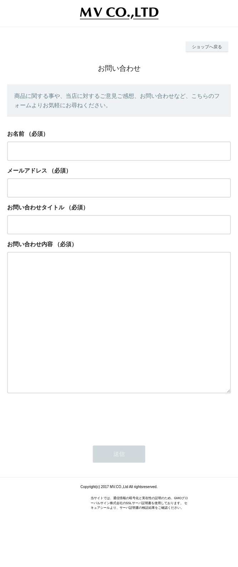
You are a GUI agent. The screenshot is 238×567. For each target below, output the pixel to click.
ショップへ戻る (207, 46)
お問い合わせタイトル (35, 207)
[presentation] (61, 446)
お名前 (15, 134)
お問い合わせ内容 (30, 244)
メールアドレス (27, 171)
